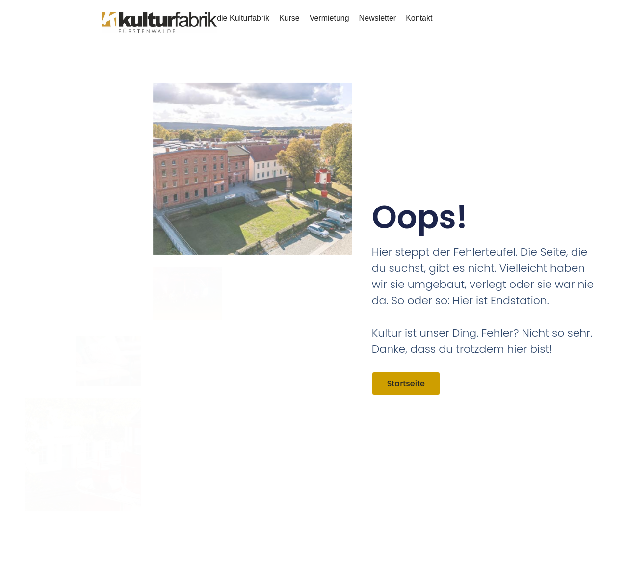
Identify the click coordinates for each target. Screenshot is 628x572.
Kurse (289, 18)
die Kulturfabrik (243, 18)
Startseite (406, 383)
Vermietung (329, 18)
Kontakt (419, 18)
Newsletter (377, 18)
